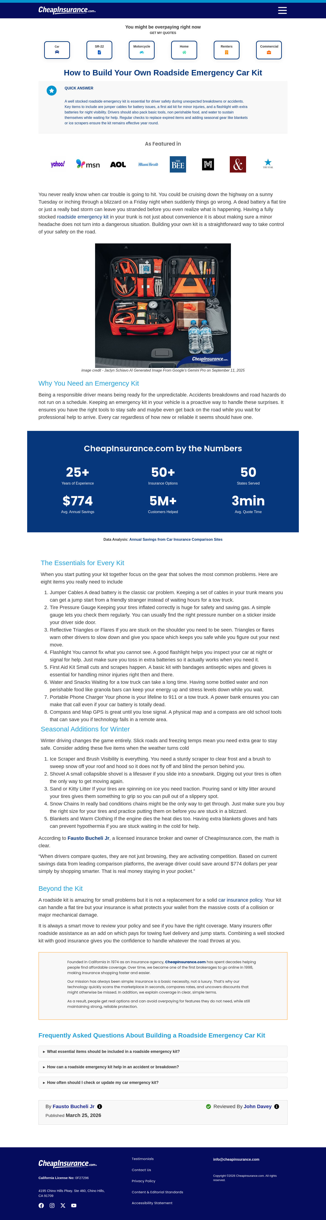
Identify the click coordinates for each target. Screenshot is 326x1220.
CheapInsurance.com (185, 962)
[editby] (276, 1106)
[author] (99, 1106)
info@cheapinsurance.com (236, 1159)
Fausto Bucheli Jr (88, 838)
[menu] (283, 10)
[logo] (67, 10)
